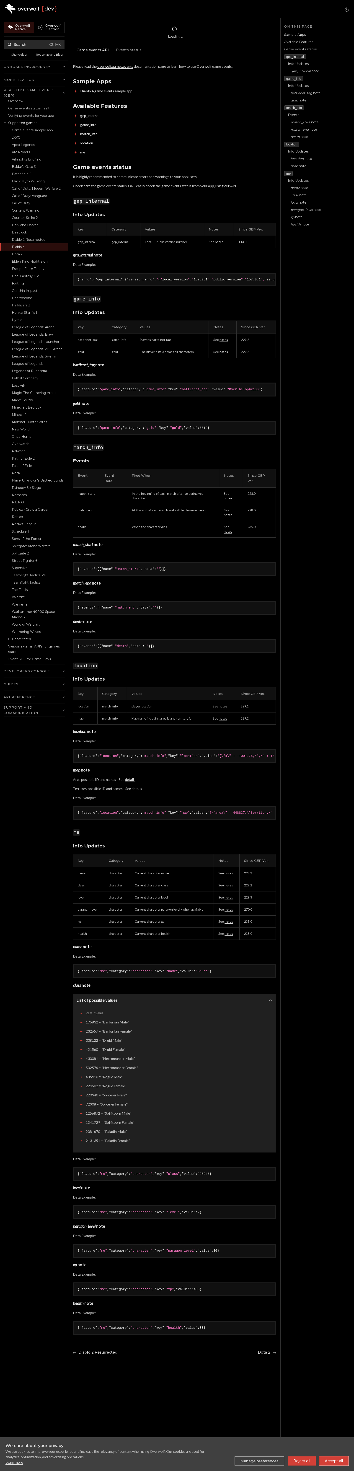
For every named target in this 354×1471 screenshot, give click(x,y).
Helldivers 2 (21, 305)
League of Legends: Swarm (34, 356)
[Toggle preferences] (259, 1461)
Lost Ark (18, 385)
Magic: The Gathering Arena (34, 393)
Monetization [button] (19, 80)
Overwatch (20, 444)
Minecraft (19, 415)
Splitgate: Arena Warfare (31, 546)
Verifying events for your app (31, 116)
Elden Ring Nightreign (30, 261)
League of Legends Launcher (35, 342)
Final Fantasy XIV (25, 276)
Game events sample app (32, 130)
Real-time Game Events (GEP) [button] (29, 92)
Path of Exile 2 (23, 458)
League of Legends (27, 364)
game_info (88, 124)
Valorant (18, 597)
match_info (89, 134)
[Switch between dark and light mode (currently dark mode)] (346, 9)
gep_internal (89, 115)
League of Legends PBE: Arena (37, 349)
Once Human (23, 437)
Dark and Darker (25, 225)
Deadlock (19, 232)
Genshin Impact (24, 291)
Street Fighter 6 (24, 561)
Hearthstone (22, 298)
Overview (15, 101)
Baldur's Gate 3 (24, 167)
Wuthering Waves (26, 632)
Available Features (298, 42)
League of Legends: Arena (33, 327)
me (82, 152)
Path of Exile (22, 466)
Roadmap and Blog (49, 54)
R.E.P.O (18, 502)
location (86, 143)
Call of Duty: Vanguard (29, 196)
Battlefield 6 (21, 174)
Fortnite (18, 283)
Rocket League (24, 524)
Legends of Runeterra (29, 371)
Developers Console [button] (27, 671)
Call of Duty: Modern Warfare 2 (36, 188)
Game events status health (30, 108)
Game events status (300, 49)
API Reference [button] (19, 697)
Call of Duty (21, 203)
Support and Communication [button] (21, 710)
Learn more (14, 1462)
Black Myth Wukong (28, 181)
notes (219, 242)
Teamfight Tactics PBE (30, 575)
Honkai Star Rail (24, 313)
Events (293, 115)
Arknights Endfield (26, 159)
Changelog (19, 54)
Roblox (17, 517)
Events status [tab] (129, 50)
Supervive (20, 568)
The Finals (20, 590)
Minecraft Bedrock (26, 407)
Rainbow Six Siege (26, 488)
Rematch (19, 495)
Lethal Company (25, 378)
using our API (225, 186)
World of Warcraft (26, 624)
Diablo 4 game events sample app (106, 91)
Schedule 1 (20, 531)
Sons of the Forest (26, 539)
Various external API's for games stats (34, 649)
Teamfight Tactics (26, 582)
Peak (16, 473)
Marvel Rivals (22, 400)
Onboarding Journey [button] (27, 67)
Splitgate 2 (20, 553)
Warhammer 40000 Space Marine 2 (33, 614)
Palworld (19, 451)
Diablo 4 (18, 247)
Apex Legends (23, 145)
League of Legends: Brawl (33, 334)
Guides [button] (11, 684)
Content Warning (25, 210)
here (87, 186)
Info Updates (298, 64)
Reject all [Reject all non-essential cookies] (301, 1461)
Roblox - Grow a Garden (30, 510)
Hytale (17, 320)
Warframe (20, 604)
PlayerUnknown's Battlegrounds (37, 480)
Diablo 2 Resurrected (28, 240)
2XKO (16, 137)
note (305, 71)
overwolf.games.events (115, 66)
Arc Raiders (21, 152)
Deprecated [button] (21, 639)
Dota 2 (17, 254)
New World (21, 429)
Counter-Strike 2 (25, 218)
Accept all (334, 1461)
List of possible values (97, 1000)
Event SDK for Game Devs (29, 659)
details (130, 779)
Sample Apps (294, 35)
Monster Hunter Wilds (29, 422)
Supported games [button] (22, 123)
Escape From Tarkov (28, 269)
